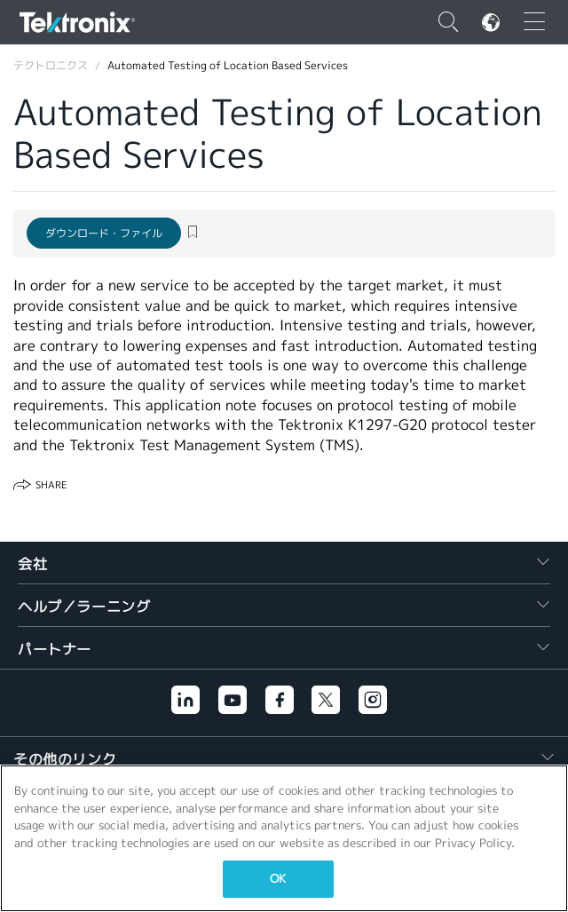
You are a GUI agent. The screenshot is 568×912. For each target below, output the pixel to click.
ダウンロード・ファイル (103, 233)
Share (51, 485)
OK (278, 878)
